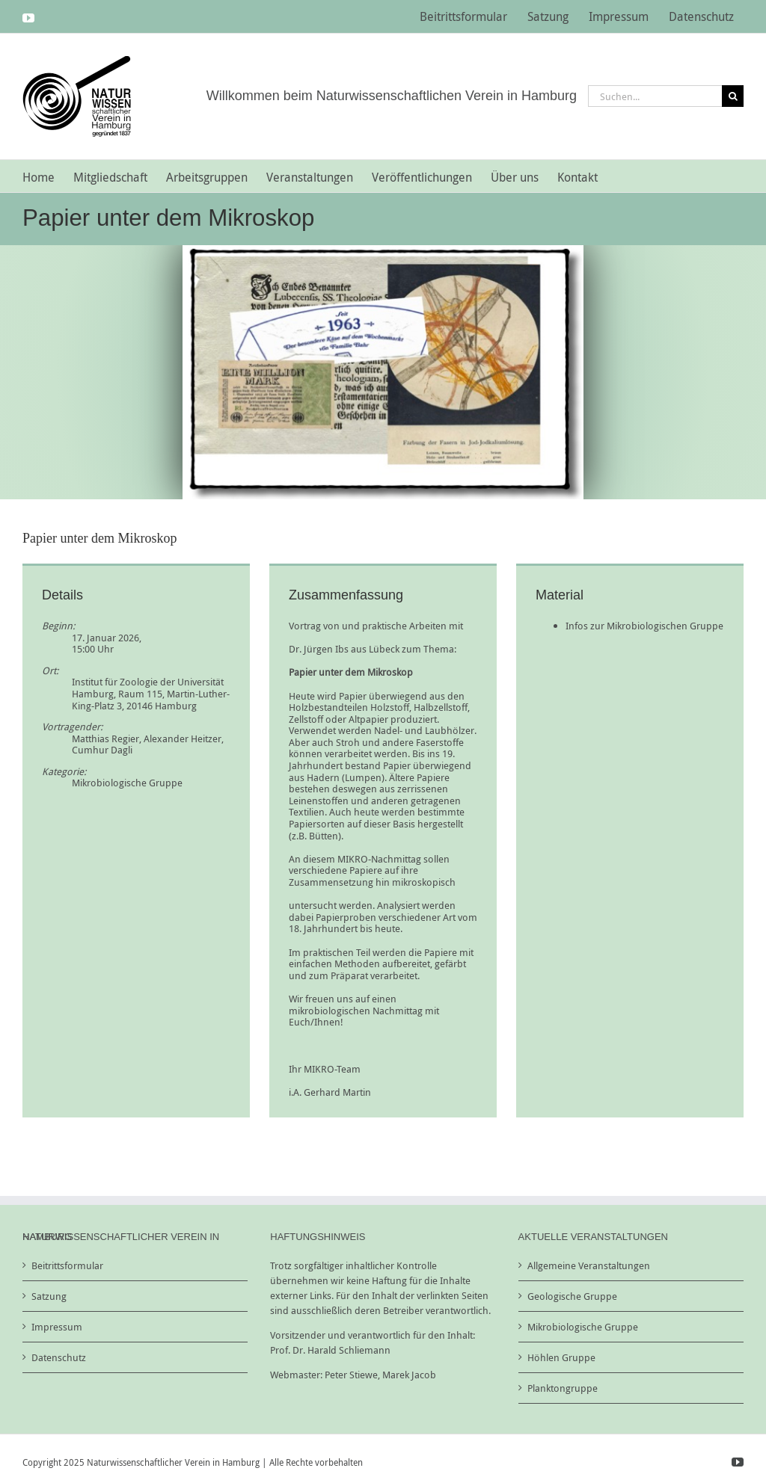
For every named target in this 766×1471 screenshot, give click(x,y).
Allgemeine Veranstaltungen (588, 1265)
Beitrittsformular (67, 1265)
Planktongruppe (562, 1388)
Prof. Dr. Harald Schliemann (330, 1350)
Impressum (56, 1326)
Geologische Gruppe (572, 1296)
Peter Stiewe (351, 1374)
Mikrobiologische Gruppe (127, 782)
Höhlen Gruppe (561, 1357)
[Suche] (733, 96)
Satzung (49, 1296)
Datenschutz (58, 1357)
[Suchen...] (655, 96)
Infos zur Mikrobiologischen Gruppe (644, 625)
